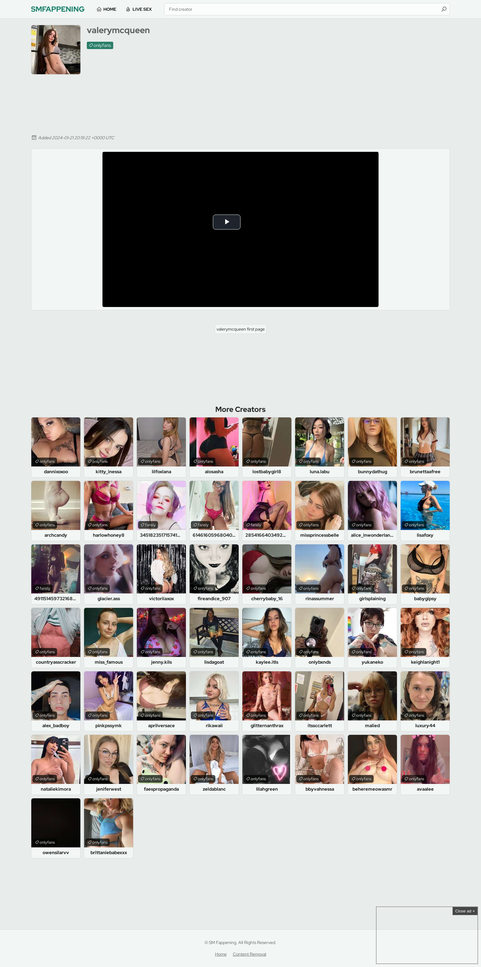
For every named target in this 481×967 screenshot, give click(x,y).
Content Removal (249, 954)
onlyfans (102, 45)
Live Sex (142, 9)
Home (110, 9)
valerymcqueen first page (241, 329)
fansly (150, 525)
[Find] (443, 9)
